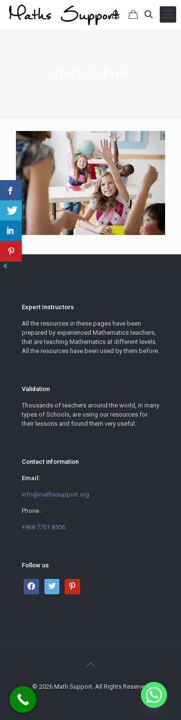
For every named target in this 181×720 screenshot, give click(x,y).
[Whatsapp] (154, 695)
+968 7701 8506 (43, 527)
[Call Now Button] (23, 699)
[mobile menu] (168, 14)
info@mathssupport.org (55, 494)
